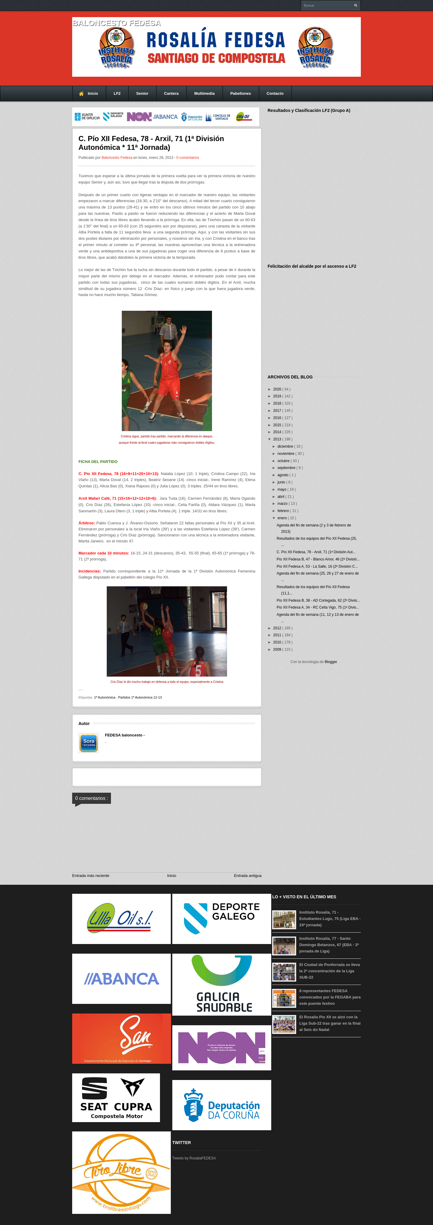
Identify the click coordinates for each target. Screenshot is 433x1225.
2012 (277, 628)
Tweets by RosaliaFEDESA (194, 1158)
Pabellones (240, 93)
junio (282, 482)
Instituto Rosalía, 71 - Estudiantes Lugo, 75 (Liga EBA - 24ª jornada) (330, 918)
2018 (277, 403)
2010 (277, 642)
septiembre (287, 468)
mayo (282, 489)
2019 (277, 396)
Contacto (275, 93)
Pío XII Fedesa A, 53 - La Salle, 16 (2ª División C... (317, 566)
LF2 (117, 93)
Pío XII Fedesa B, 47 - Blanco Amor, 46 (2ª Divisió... (318, 559)
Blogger (331, 662)
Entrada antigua (248, 875)
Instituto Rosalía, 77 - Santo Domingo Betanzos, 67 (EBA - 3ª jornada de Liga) (329, 944)
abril (281, 497)
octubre (284, 461)
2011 (277, 635)
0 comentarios (188, 158)
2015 (277, 425)
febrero (284, 511)
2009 (277, 649)
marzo (283, 503)
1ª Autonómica (105, 697)
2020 (277, 389)
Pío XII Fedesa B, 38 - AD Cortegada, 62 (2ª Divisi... (318, 600)
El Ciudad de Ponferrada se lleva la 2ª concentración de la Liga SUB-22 (329, 971)
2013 (277, 439)
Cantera (171, 93)
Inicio (93, 93)
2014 (277, 432)
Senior (142, 93)
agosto (283, 475)
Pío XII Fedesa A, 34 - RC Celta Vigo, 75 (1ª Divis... (318, 607)
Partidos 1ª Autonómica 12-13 (140, 697)
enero (283, 518)
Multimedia (204, 93)
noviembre (286, 454)
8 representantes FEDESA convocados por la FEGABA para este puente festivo (330, 997)
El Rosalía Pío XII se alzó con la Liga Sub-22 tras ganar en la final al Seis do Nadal (330, 1023)
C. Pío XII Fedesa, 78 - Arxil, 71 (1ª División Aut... (316, 552)
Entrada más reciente (90, 875)
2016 (277, 418)
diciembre (286, 446)
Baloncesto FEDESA (116, 22)
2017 (277, 411)
